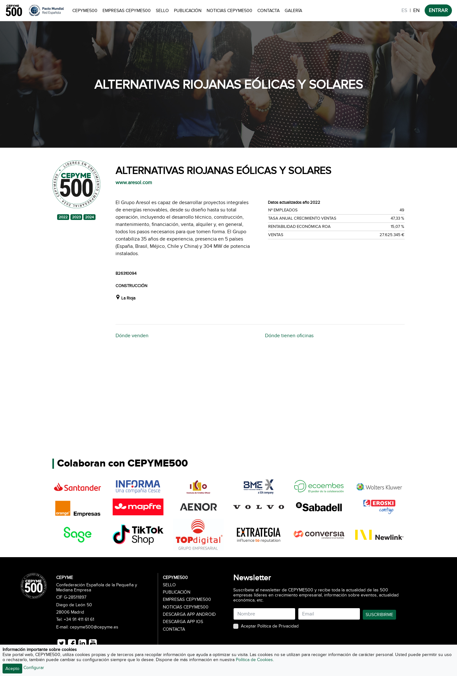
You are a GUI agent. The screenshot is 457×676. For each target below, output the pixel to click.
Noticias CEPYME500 (229, 10)
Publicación (188, 10)
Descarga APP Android (189, 614)
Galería (293, 10)
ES (404, 10)
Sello (162, 10)
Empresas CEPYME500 (127, 10)
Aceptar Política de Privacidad (270, 626)
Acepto (12, 668)
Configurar (33, 667)
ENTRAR (438, 10)
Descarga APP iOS (183, 621)
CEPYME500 (84, 10)
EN (416, 10)
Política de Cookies (254, 659)
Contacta (268, 10)
